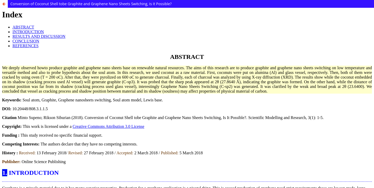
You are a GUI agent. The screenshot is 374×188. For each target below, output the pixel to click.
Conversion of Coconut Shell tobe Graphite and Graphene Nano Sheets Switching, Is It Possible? (91, 3)
